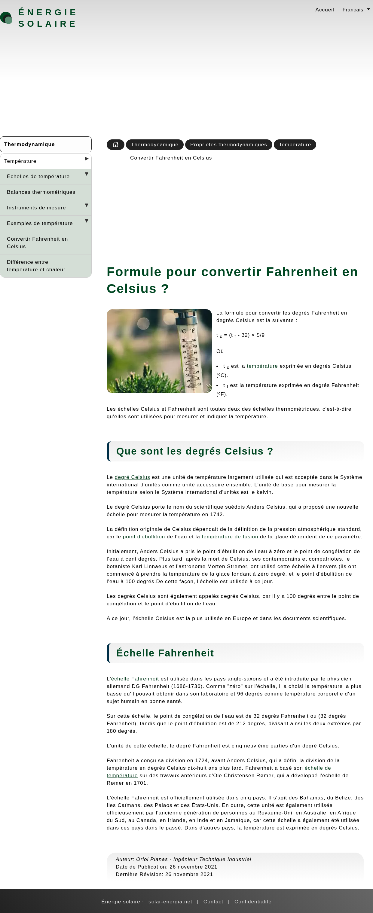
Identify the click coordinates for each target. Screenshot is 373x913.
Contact (213, 902)
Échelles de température (38, 176)
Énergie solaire (48, 18)
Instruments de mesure (36, 208)
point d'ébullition (144, 537)
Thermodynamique (29, 144)
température (262, 366)
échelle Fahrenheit (135, 679)
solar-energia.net (170, 902)
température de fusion (230, 537)
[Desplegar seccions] (84, 160)
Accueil (325, 10)
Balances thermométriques (41, 192)
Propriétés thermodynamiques (228, 145)
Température (20, 161)
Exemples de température (40, 223)
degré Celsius (132, 477)
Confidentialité (253, 902)
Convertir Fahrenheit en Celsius (37, 242)
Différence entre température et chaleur (36, 265)
